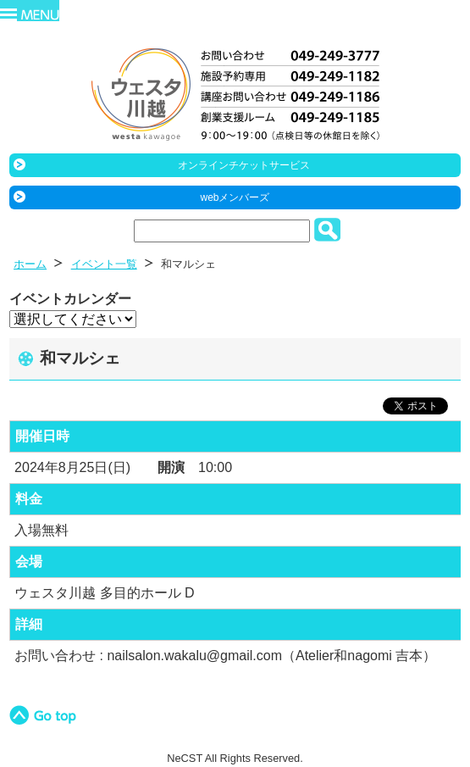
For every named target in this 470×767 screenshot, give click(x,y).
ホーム (30, 264)
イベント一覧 (104, 264)
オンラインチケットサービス (244, 165)
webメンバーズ (234, 197)
